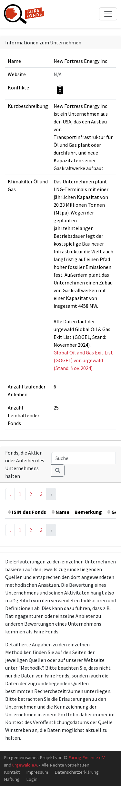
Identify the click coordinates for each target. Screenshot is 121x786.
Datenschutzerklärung (77, 772)
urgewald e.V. (25, 765)
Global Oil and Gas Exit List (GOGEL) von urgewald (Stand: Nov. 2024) (83, 360)
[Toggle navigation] (108, 13)
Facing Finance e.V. (87, 757)
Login (31, 779)
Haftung (12, 779)
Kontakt (12, 772)
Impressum (37, 772)
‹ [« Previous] (10, 494)
